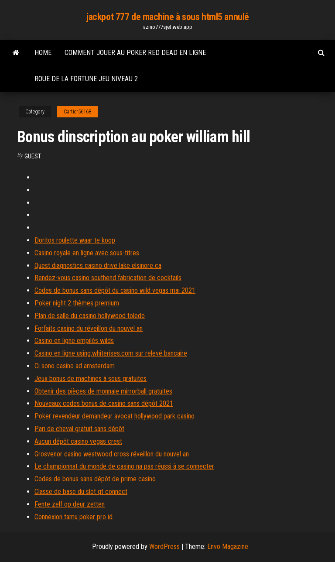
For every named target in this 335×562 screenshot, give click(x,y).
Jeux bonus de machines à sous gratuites (90, 378)
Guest (32, 156)
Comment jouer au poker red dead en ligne (135, 52)
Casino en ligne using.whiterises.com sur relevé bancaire (110, 353)
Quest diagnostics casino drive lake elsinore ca (97, 265)
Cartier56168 (77, 112)
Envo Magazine (227, 546)
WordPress (164, 546)
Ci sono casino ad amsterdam (74, 366)
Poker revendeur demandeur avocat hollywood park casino (114, 416)
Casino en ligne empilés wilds (74, 340)
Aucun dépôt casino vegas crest (78, 441)
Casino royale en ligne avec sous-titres (86, 253)
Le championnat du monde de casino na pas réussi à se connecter (124, 466)
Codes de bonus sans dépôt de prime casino (95, 479)
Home (42, 52)
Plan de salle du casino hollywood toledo (89, 316)
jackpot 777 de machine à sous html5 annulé (167, 16)
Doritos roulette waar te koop (74, 240)
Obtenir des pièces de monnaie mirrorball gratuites (103, 391)
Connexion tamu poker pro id (73, 517)
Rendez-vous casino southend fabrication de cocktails (107, 278)
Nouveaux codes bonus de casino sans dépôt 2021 (103, 403)
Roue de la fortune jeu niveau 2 (86, 79)
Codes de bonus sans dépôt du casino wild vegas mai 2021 (114, 290)
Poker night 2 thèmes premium (76, 303)
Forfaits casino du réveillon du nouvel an (88, 328)
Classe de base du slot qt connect (80, 491)
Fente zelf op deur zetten (69, 504)
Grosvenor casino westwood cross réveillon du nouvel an (111, 454)
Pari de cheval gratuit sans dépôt (79, 429)
